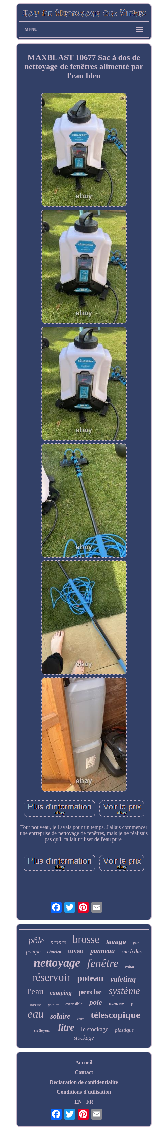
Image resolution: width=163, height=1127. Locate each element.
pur (136, 942)
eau (36, 1014)
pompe (33, 951)
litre (66, 1027)
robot (129, 967)
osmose (116, 1003)
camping (61, 992)
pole (95, 1002)
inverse (35, 1005)
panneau (102, 950)
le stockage (94, 1029)
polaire (53, 1005)
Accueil (84, 1062)
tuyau (76, 950)
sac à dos (132, 951)
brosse (86, 939)
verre (80, 1019)
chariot (54, 951)
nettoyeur (42, 1030)
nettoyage (56, 962)
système (124, 990)
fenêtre (102, 963)
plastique (124, 1030)
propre (58, 942)
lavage (116, 941)
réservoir (51, 977)
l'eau (35, 991)
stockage (84, 1037)
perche (90, 991)
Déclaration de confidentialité (84, 1082)
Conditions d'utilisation (84, 1092)
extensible (74, 1004)
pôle (36, 940)
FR (89, 1102)
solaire (60, 1016)
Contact (84, 1072)
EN (78, 1102)
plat (134, 1003)
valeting (123, 979)
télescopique (115, 1015)
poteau (90, 978)
